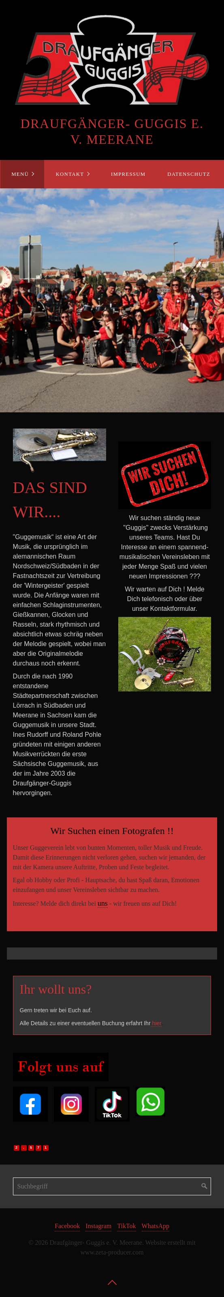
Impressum (128, 174)
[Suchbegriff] (112, 1186)
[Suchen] (204, 1186)
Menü (20, 174)
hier (156, 1023)
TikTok (126, 1225)
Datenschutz (188, 174)
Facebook (67, 1225)
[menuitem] (22, 174)
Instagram (98, 1225)
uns (103, 903)
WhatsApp (155, 1225)
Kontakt (70, 174)
